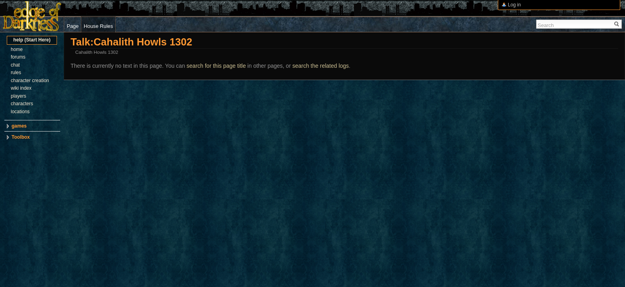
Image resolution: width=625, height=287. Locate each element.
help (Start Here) (31, 40)
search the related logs (320, 66)
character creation (30, 80)
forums (18, 57)
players (18, 96)
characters (22, 103)
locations (20, 111)
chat (15, 65)
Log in (514, 5)
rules (16, 72)
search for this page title (216, 66)
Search (546, 25)
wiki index (21, 88)
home (17, 49)
